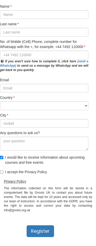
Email (4, 80)
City (3, 115)
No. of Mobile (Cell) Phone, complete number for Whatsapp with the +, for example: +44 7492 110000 (41, 44)
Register (40, 231)
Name (4, 6)
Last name (8, 24)
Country (6, 98)
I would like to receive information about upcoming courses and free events (42, 160)
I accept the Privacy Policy (23, 172)
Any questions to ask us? (20, 133)
